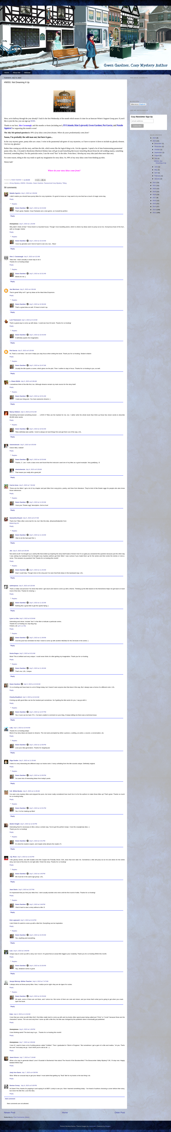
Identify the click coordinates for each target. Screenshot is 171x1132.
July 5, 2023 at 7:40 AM (27, 485)
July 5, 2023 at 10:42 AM (30, 697)
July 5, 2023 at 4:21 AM (32, 256)
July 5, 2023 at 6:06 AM (29, 381)
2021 (154, 185)
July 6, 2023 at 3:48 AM (21, 951)
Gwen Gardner (38, 183)
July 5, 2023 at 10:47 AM (37, 365)
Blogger (107, 1126)
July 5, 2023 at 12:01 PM (37, 808)
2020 (154, 188)
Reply (12, 199)
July (156, 158)
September (158, 152)
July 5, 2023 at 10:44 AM (21, 728)
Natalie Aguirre (15, 193)
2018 (154, 194)
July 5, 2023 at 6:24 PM (28, 920)
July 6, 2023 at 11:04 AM (22, 1014)
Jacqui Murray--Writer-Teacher (21, 981)
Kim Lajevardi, (81, 125)
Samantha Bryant (16, 518)
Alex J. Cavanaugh (16, 256)
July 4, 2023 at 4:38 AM (29, 193)
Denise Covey (15, 1085)
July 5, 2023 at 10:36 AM (37, 304)
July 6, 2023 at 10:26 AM (37, 965)
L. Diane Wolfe (15, 381)
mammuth (92, 1126)
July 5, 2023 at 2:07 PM (26, 889)
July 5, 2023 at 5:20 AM (26, 350)
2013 (154, 209)
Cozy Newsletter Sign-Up (142, 117)
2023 (154, 141)
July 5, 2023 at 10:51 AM (37, 396)
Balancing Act (14, 523)
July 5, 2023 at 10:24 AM (37, 241)
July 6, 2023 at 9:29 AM (34, 469)
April (156, 173)
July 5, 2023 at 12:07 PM (37, 712)
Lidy (11, 728)
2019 (154, 191)
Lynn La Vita (14, 618)
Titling (64, 183)
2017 (154, 197)
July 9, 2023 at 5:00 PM (29, 1085)
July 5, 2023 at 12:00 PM (37, 745)
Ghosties (29, 183)
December (158, 143)
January (157, 179)
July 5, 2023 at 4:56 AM (28, 289)
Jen (11, 551)
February (157, 176)
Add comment (10, 1099)
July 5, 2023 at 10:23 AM (37, 208)
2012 (154, 212)
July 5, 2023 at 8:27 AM (31, 518)
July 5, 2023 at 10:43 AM (37, 335)
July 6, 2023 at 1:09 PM (27, 1029)
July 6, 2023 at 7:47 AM (40, 981)
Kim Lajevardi (15, 920)
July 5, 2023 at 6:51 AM (28, 412)
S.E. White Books (16, 791)
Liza (11, 951)
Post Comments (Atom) (21, 1117)
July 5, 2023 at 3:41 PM (37, 841)
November (158, 146)
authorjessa (14, 585)
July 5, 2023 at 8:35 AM (21, 551)
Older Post (120, 1112)
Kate (11, 1014)
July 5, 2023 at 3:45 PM (37, 873)
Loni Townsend (15, 320)
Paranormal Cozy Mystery (53, 183)
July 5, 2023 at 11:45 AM (31, 791)
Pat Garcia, (108, 125)
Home (6, 73)
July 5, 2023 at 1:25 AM (27, 224)
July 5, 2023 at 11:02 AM (37, 502)
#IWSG (22, 183)
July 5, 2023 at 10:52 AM (37, 429)
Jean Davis (14, 889)
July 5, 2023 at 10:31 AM (37, 273)
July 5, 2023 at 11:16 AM (37, 535)
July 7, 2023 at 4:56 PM (30, 1072)
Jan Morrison (14, 289)
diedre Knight (14, 824)
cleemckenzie (14, 444)
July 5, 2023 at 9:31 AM (27, 653)
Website (27, 73)
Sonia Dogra (14, 653)
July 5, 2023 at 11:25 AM (37, 570)
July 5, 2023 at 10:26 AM (32, 684)
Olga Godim (14, 760)
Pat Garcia (13, 350)
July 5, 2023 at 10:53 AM (37, 459)
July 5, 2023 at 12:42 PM (28, 824)
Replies (14, 204)
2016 (154, 200)
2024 (154, 138)
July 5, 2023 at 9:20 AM (27, 585)
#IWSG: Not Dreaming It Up (160, 162)
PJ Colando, (68, 125)
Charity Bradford (16, 697)
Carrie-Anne (14, 485)
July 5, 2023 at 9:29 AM (27, 618)
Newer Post (9, 1112)
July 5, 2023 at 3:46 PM (37, 904)
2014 (154, 206)
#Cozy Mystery (14, 183)
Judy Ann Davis (15, 1072)
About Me (16, 73)
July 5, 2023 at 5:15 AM (29, 320)
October (157, 149)
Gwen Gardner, (95, 125)
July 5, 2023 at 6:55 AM (28, 444)
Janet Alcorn (14, 1057)
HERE (32, 121)
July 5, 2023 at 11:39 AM (37, 637)
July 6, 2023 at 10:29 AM (37, 996)
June (156, 167)
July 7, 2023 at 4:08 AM (27, 1042)
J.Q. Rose (13, 857)
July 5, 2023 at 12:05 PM (37, 775)
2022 (154, 182)
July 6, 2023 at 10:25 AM (37, 935)
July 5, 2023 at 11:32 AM (37, 603)
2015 (154, 203)
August (157, 155)
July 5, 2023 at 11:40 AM (37, 668)
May (156, 170)
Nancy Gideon (15, 412)
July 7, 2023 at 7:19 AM (27, 1057)
